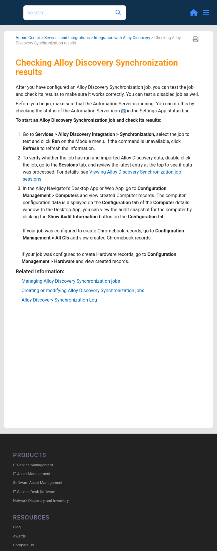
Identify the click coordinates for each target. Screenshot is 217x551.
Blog (17, 527)
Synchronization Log (59, 300)
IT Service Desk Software (34, 492)
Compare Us (23, 545)
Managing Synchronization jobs (70, 281)
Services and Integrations (67, 37)
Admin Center (28, 37)
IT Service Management (33, 465)
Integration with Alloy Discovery (122, 37)
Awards (19, 536)
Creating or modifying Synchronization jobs (82, 290)
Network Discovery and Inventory (41, 500)
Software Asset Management (37, 482)
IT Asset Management (31, 474)
